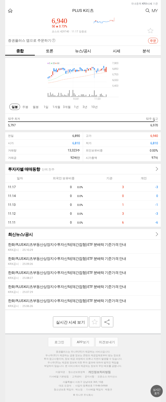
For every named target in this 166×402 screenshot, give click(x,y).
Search (148, 11)
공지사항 (89, 376)
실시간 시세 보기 (70, 322)
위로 (156, 391)
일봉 (15, 107)
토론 (49, 51)
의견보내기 (107, 342)
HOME (10, 11)
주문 (153, 41)
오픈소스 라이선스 (107, 376)
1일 (46, 107)
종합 (20, 51)
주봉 (25, 107)
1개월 (56, 107)
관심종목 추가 (150, 30)
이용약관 (60, 372)
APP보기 (83, 342)
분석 (146, 51)
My (155, 10)
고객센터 (76, 376)
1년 (76, 107)
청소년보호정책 (76, 372)
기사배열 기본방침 (59, 376)
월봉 (36, 107)
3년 (85, 107)
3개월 (67, 107)
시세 (116, 51)
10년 (94, 107)
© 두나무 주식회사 (83, 395)
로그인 (59, 342)
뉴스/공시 (83, 51)
